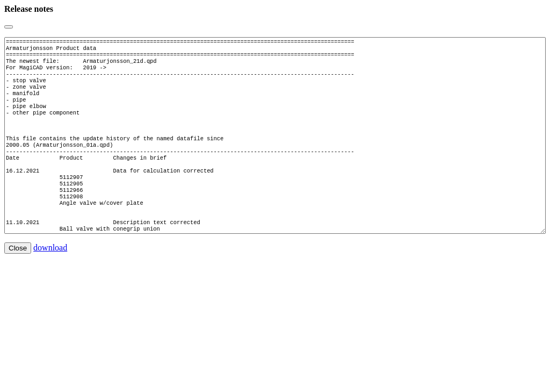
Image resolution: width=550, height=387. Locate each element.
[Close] (8, 26)
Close (18, 280)
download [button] (50, 279)
